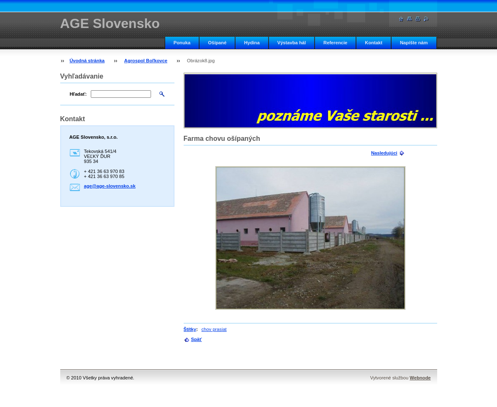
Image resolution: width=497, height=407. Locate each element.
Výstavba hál (291, 42)
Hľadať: (78, 94)
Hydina (251, 42)
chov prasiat (213, 329)
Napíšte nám (414, 42)
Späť (196, 339)
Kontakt (373, 42)
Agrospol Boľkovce (145, 60)
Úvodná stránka (87, 60)
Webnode (420, 377)
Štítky (190, 329)
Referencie (335, 42)
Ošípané (217, 42)
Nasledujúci (384, 152)
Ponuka (182, 42)
